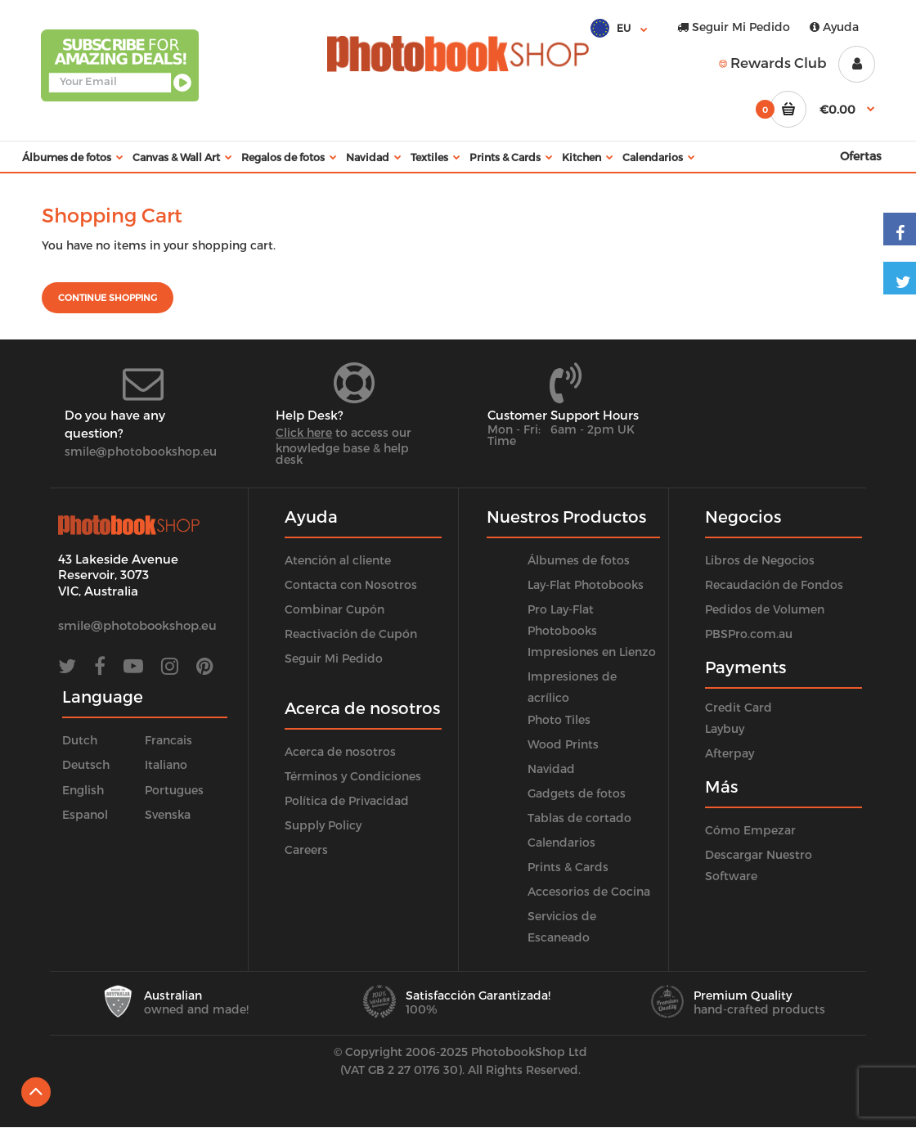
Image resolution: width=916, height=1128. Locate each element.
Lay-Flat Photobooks (586, 584)
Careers (306, 849)
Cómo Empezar (750, 830)
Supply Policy (323, 825)
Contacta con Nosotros (351, 584)
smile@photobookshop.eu (141, 451)
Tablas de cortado (579, 818)
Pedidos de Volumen (764, 609)
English (83, 790)
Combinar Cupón (334, 609)
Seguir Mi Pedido (733, 27)
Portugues (174, 790)
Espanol (85, 814)
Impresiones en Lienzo (592, 651)
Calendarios (561, 842)
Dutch (79, 740)
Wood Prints (563, 744)
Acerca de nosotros (340, 751)
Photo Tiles (559, 719)
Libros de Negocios (760, 560)
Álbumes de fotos (579, 560)
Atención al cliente (338, 560)
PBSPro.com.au (749, 633)
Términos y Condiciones (353, 776)
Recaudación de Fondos (774, 584)
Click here (304, 432)
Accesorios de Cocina (589, 891)
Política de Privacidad (347, 800)
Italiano (166, 764)
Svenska (168, 814)
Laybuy (724, 728)
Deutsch (86, 764)
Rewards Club (773, 62)
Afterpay (729, 753)
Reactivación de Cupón (351, 633)
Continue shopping (107, 297)
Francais (168, 740)
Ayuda (834, 27)
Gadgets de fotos (577, 793)
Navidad (551, 768)
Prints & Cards (568, 867)
